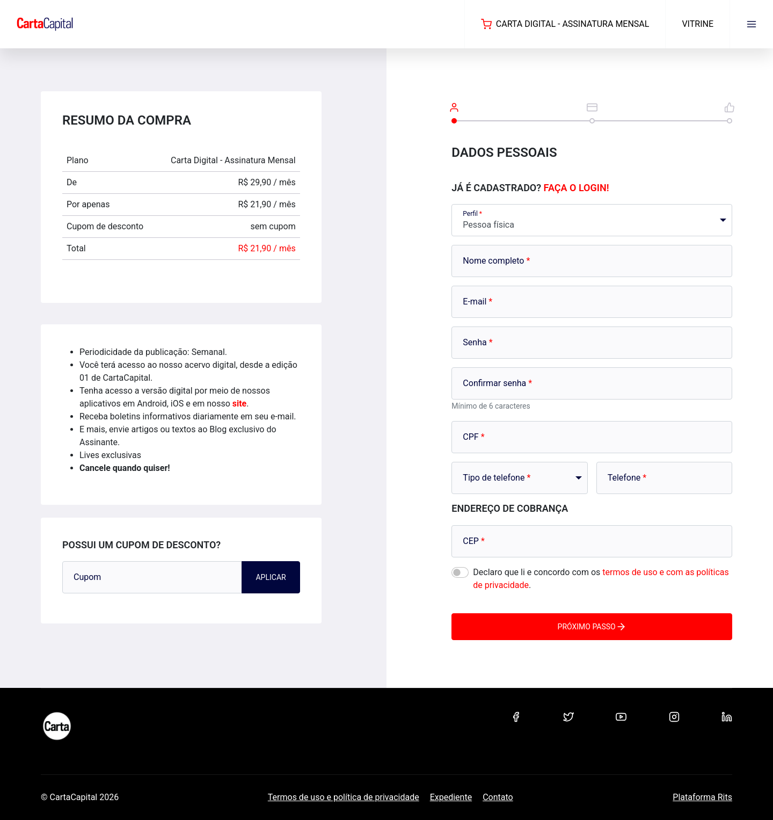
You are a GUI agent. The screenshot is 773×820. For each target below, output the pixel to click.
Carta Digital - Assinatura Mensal (565, 24)
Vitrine (697, 24)
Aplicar (271, 577)
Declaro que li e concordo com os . (600, 578)
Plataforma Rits (702, 797)
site (239, 403)
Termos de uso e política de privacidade (343, 797)
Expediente (451, 797)
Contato (498, 797)
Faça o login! (576, 187)
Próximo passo (592, 626)
